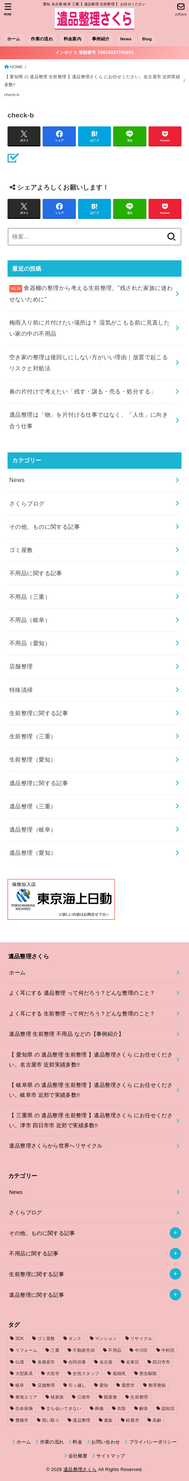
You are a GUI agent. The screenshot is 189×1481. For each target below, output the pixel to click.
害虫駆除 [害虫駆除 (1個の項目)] (148, 1373)
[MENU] (8, 9)
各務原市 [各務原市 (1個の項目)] (46, 1362)
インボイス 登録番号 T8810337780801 (94, 52)
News (125, 39)
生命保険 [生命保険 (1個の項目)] (24, 1408)
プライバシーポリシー (153, 1442)
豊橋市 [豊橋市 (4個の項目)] (22, 1420)
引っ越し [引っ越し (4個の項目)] (77, 1385)
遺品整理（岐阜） (32, 829)
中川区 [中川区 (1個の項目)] (141, 1350)
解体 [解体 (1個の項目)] (143, 1408)
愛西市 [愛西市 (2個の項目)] (128, 1385)
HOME (16, 67)
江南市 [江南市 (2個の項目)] (84, 1397)
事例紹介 (101, 39)
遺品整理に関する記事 (38, 783)
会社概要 (77, 1456)
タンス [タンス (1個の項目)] (75, 1338)
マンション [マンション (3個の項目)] (106, 1338)
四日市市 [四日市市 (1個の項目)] (161, 1362)
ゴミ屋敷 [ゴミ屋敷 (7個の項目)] (46, 1338)
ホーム (13, 39)
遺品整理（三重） (32, 806)
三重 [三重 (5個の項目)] (54, 1350)
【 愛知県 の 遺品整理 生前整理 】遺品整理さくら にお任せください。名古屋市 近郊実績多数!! (92, 81)
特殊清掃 (21, 690)
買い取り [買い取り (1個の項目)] (50, 1420)
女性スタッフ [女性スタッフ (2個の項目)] (86, 1373)
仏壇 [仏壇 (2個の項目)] (19, 1362)
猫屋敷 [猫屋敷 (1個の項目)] (110, 1397)
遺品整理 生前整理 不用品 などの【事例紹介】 (66, 1034)
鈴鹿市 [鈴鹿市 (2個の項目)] (132, 1420)
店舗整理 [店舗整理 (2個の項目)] (46, 1385)
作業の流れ (42, 39)
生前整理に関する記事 (38, 713)
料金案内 (72, 39)
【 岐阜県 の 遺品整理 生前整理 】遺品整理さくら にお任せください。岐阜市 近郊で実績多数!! (91, 1090)
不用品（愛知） (29, 643)
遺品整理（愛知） (32, 852)
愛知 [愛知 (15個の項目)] (104, 1385)
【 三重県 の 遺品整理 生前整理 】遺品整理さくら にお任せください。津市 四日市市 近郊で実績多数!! (91, 1120)
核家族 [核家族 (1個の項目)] (57, 1397)
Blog (147, 39)
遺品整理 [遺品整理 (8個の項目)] (81, 1420)
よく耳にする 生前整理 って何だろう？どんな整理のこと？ (82, 1013)
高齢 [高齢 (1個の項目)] (156, 1420)
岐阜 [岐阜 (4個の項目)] (19, 1385)
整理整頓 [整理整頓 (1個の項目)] (157, 1385)
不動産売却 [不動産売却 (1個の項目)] (84, 1350)
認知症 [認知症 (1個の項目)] (168, 1408)
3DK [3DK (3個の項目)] (19, 1338)
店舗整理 (21, 666)
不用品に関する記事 (35, 573)
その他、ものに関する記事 (44, 526)
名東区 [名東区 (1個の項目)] (132, 1362)
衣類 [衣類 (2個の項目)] (121, 1408)
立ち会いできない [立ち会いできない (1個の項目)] (63, 1408)
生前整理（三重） (32, 736)
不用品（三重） (29, 596)
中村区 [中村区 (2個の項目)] (168, 1350)
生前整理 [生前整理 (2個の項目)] (139, 1397)
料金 (77, 1442)
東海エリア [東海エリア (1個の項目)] (26, 1397)
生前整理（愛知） (32, 759)
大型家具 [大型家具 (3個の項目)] (24, 1373)
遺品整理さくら (80, 1469)
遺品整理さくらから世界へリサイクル (55, 1146)
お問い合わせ (105, 1442)
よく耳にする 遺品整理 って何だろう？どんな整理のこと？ (82, 993)
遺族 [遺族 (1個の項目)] (108, 1420)
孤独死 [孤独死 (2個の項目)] (119, 1373)
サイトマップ (110, 1456)
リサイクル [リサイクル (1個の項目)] (141, 1338)
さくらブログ (26, 503)
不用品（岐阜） (29, 620)
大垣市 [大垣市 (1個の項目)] (52, 1373)
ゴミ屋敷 (21, 550)
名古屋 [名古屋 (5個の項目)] (106, 1362)
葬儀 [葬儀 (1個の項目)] (99, 1408)
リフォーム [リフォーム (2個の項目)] (26, 1350)
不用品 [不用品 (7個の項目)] (114, 1350)
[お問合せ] (181, 9)
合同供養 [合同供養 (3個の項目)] (77, 1362)
